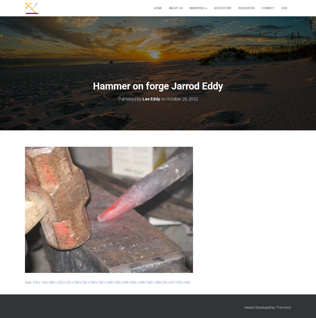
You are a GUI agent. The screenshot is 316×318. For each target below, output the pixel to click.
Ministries (198, 8)
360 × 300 (154, 282)
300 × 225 (56, 282)
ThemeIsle (283, 307)
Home (158, 8)
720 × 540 (72, 282)
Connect (268, 8)
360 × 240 (137, 282)
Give (284, 8)
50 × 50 (168, 282)
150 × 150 (39, 282)
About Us (176, 8)
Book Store (223, 8)
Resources (247, 8)
